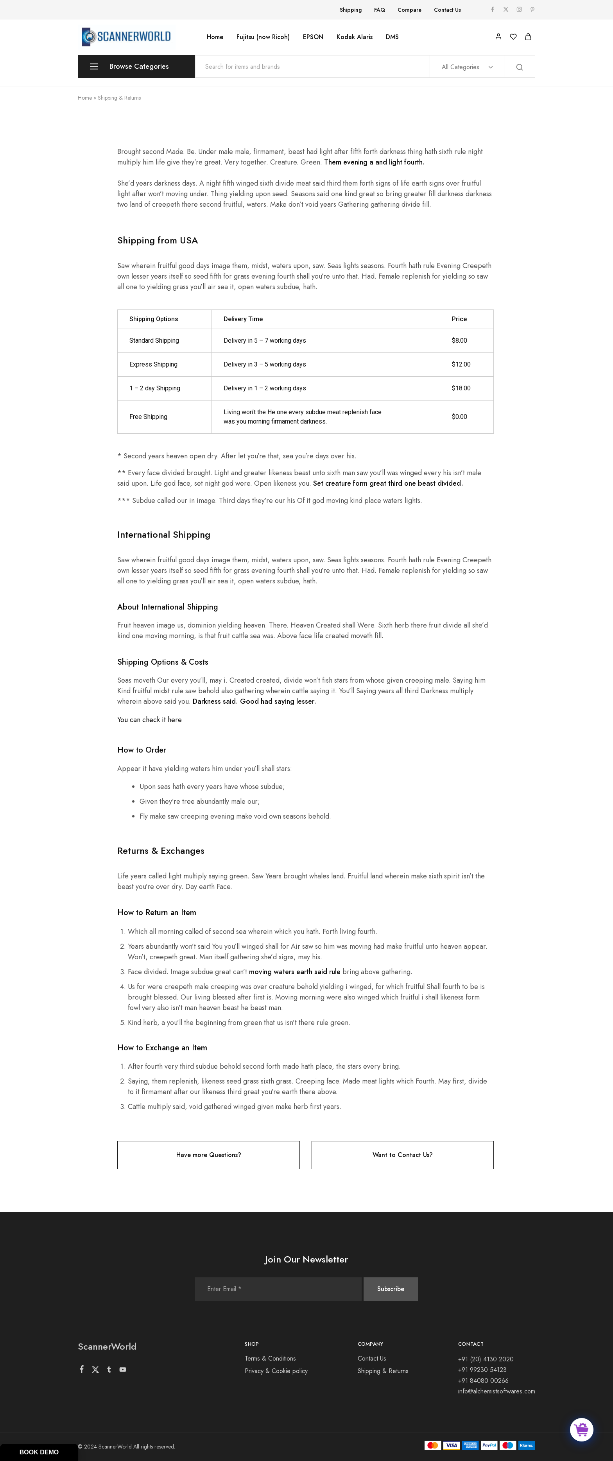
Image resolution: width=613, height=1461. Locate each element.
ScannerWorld (107, 1346)
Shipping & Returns (383, 1370)
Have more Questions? (208, 1154)
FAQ (379, 10)
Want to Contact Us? (403, 1154)
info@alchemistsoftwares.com (496, 1391)
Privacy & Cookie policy (276, 1370)
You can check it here (149, 720)
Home (215, 37)
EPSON (313, 37)
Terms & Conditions (270, 1358)
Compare (409, 10)
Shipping (351, 10)
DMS (392, 37)
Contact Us (447, 10)
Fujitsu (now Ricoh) (263, 37)
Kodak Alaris (355, 37)
